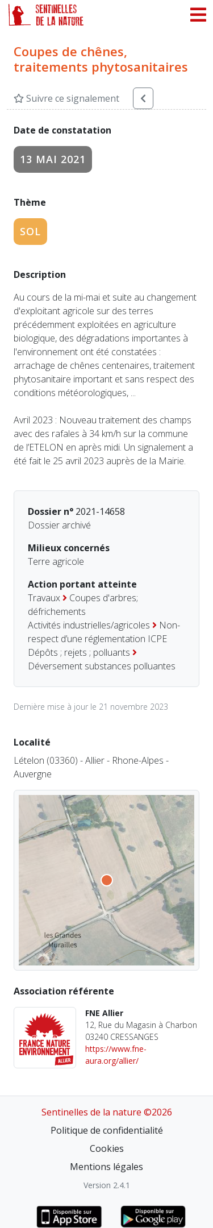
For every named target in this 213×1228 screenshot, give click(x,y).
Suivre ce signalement (66, 98)
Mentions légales (106, 1166)
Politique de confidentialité (107, 1130)
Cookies (107, 1148)
